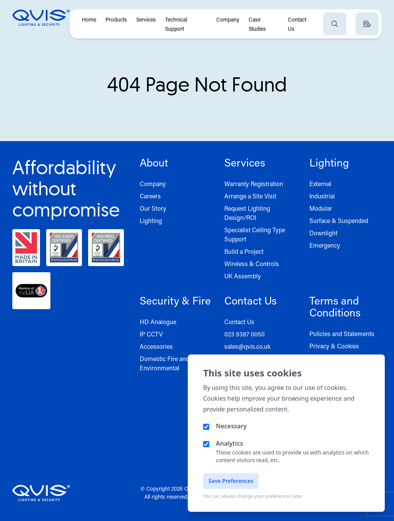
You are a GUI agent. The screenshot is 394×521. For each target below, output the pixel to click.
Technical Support (176, 24)
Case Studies (257, 24)
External (320, 184)
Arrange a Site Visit (250, 196)
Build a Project (244, 251)
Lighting (151, 220)
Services (146, 19)
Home (89, 19)
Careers (150, 196)
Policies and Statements (341, 334)
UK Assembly (242, 276)
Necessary (231, 426)
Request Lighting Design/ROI (247, 212)
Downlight (323, 233)
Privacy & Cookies (334, 346)
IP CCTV (151, 334)
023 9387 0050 (244, 334)
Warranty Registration (253, 184)
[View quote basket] (367, 23)
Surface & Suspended (338, 220)
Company (227, 19)
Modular (320, 208)
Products (116, 19)
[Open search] (334, 23)
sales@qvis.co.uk (247, 346)
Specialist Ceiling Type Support (254, 234)
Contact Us (297, 24)
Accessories (156, 346)
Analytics (229, 443)
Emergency (324, 245)
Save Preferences (231, 480)
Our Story (153, 208)
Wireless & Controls (251, 264)
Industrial (322, 196)
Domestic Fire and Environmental (164, 363)
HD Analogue (158, 322)
